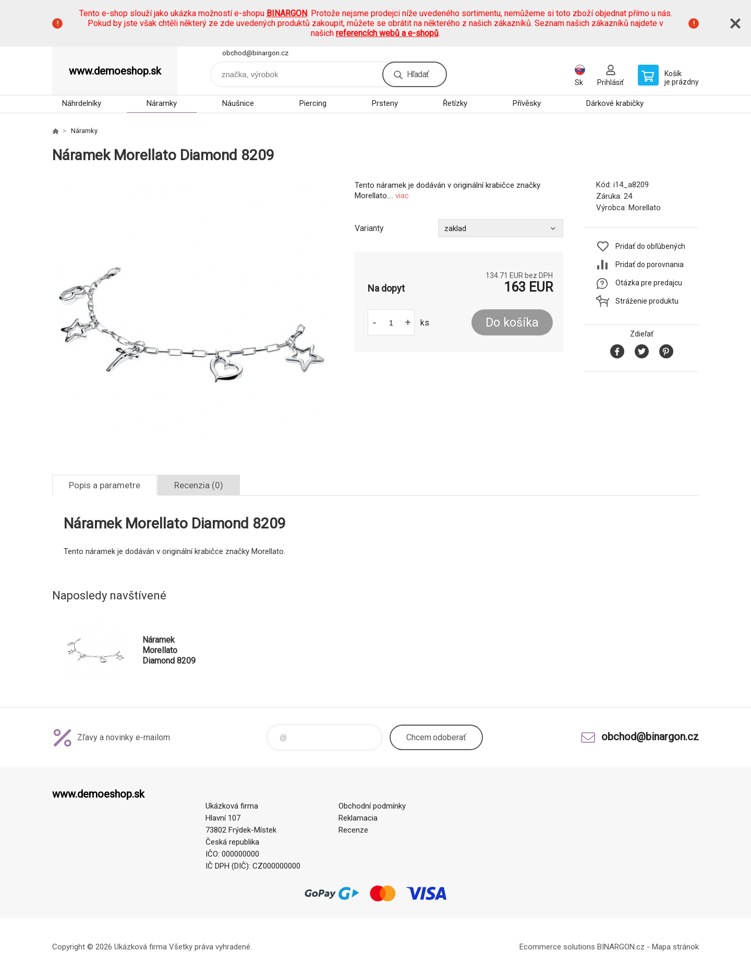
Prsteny (385, 103)
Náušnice (238, 103)
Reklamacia (358, 818)
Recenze (353, 830)
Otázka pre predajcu (648, 283)
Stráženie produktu (647, 301)
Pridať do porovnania (649, 264)
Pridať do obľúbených (650, 246)
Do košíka (512, 323)
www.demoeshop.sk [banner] (115, 71)
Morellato (644, 207)
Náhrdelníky (81, 103)
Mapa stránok (675, 947)
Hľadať (418, 74)
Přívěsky (527, 103)
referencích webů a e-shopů (387, 33)
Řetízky (455, 103)
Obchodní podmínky (372, 806)
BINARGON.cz (621, 947)
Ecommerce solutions (557, 947)
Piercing (312, 103)
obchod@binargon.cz (255, 53)
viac (402, 195)
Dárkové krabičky (615, 103)
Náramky (162, 103)
